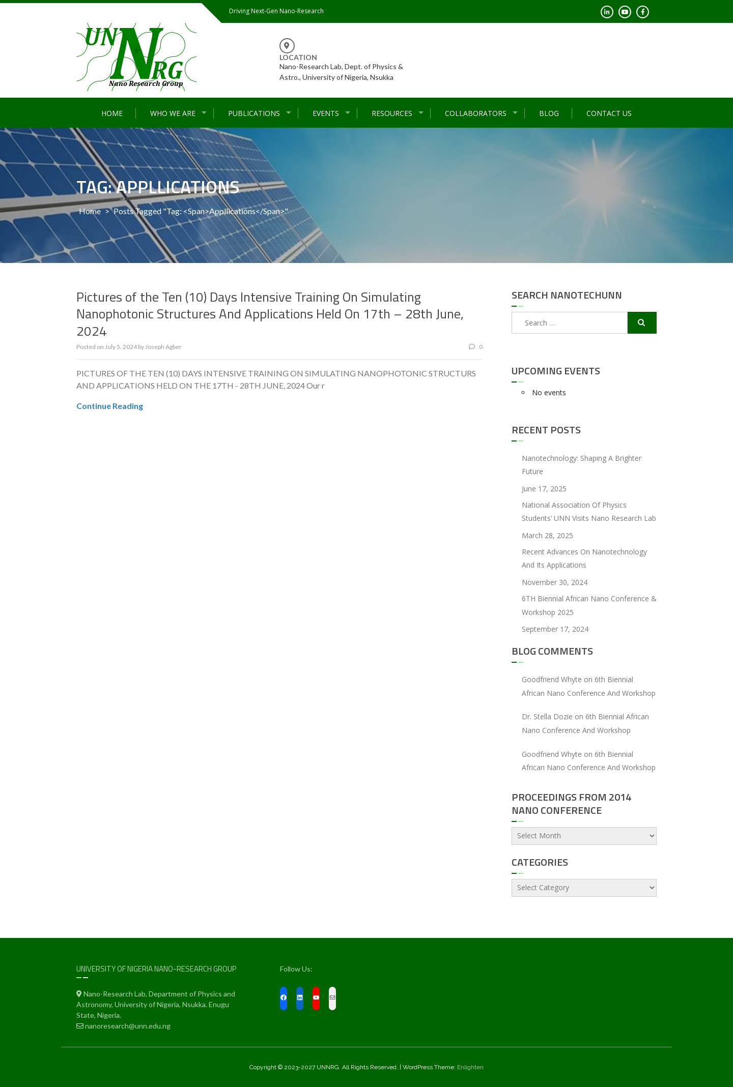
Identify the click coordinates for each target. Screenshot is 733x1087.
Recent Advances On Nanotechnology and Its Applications (584, 558)
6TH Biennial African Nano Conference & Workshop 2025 (589, 605)
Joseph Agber (163, 346)
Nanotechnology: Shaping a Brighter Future (581, 465)
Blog (549, 113)
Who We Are (172, 113)
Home (112, 113)
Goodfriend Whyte (552, 679)
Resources (392, 113)
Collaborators (475, 113)
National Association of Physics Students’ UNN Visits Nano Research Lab (589, 511)
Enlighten (470, 1067)
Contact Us (609, 113)
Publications (254, 113)
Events (326, 113)
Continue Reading (109, 405)
